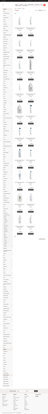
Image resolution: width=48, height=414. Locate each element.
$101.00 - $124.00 (6, 385)
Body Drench (5, 54)
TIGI (4, 321)
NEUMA (4, 187)
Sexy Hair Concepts (6, 293)
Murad (4, 182)
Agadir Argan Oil (5, 17)
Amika (4, 28)
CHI (3, 68)
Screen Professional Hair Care (7, 284)
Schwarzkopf (5, 281)
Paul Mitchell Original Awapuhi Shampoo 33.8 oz (19, 161)
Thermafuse (5, 319)
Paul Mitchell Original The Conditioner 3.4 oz (31, 205)
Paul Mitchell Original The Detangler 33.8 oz (31, 227)
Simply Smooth (5, 295)
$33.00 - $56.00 (5, 379)
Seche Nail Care (5, 291)
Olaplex (4, 195)
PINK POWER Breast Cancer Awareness (7, 251)
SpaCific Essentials (6, 308)
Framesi (4, 111)
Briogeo (4, 60)
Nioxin (4, 189)
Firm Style (5, 228)
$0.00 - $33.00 (5, 377)
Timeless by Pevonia (6, 323)
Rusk (4, 277)
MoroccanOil (5, 178)
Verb (4, 332)
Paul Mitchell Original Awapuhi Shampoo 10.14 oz (19, 139)
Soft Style (5, 243)
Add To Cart (20, 35)
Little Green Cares (6, 163)
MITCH (5, 234)
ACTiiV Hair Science (6, 13)
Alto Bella (5, 24)
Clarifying (5, 219)
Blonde (5, 216)
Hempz (4, 128)
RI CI (4, 270)
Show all (14, 409)
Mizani (4, 176)
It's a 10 (4, 139)
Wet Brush (4, 338)
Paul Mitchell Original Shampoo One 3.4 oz (19, 183)
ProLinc (4, 257)
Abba (4, 11)
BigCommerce (19, 412)
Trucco (4, 330)
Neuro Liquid (5, 237)
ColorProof (5, 74)
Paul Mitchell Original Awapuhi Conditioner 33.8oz (19, 28)
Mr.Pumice (4, 180)
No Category (5, 191)
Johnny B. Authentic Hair (7, 141)
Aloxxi (4, 19)
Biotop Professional (6, 52)
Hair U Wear (5, 124)
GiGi (4, 120)
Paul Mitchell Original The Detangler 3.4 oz (20, 227)
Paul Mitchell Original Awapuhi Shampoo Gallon (30, 95)
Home (15, 8)
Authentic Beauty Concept (7, 34)
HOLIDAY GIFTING (6, 130)
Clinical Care (5, 72)
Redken (4, 264)
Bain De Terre (5, 41)
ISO (3, 137)
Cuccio (4, 83)
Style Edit (4, 312)
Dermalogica (5, 87)
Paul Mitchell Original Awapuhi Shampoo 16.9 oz (30, 139)
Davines (4, 85)
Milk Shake (5, 174)
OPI (3, 206)
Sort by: (36, 10)
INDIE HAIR (5, 135)
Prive (4, 255)
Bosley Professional (6, 56)
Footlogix (4, 109)
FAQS (25, 4)
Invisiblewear (6, 231)
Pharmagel (5, 248)
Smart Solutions (5, 297)
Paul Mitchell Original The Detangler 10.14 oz (31, 72)
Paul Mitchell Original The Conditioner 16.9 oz (20, 72)
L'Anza (4, 161)
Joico (4, 143)
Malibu (4, 167)
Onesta (4, 204)
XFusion (4, 345)
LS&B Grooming (5, 165)
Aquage (4, 32)
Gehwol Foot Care (6, 113)
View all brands (5, 373)
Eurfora (4, 98)
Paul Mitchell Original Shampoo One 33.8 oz (30, 183)
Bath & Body (5, 43)
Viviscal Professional (6, 334)
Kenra (4, 150)
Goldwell (4, 122)
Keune (4, 154)
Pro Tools (5, 240)
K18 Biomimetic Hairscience (7, 146)
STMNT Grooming (6, 310)
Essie (4, 96)
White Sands (5, 340)
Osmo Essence (5, 208)
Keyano (4, 156)
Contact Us (21, 4)
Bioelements (5, 47)
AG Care (4, 15)
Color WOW (5, 76)
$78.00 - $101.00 (5, 383)
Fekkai (4, 107)
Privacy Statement (30, 4)
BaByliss (4, 37)
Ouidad (4, 210)
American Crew (5, 26)
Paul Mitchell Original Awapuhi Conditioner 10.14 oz (30, 28)
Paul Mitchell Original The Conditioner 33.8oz (20, 50)
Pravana (4, 253)
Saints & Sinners (5, 279)
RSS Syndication (25, 5)
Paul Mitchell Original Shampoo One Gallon (19, 205)
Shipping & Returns (18, 5)
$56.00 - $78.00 (5, 381)
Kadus (4, 148)
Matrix (4, 169)
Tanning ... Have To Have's (7, 317)
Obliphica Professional (6, 193)
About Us (16, 4)
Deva (4, 89)
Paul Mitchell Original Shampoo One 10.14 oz (30, 117)
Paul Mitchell (5, 213)
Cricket (4, 81)
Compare (20, 33)
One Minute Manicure (6, 202)
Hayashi (4, 126)
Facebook (36, 396)
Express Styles (6, 225)
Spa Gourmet (5, 306)
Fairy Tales (5, 100)
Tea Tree (5, 246)
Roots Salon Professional (7, 275)
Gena (4, 115)
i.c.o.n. (4, 133)
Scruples (4, 286)
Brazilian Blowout (6, 58)
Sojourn (4, 299)
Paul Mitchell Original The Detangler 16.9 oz (20, 95)
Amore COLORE (5, 30)
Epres (4, 94)
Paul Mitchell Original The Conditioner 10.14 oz (31, 50)
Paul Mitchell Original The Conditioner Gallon (20, 117)
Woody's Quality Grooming (7, 343)
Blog (41, 4)
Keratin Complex (5, 152)
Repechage (5, 266)
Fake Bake (4, 102)
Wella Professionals (6, 336)
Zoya (4, 347)
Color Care (5, 222)
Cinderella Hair (5, 70)
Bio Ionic (4, 45)
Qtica (4, 262)
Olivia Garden (5, 200)
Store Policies (37, 4)
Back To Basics (5, 39)
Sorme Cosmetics (5, 304)
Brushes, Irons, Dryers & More (7, 66)
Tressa (4, 325)
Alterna (4, 21)
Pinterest (37, 396)
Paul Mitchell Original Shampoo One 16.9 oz (30, 161)
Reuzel (4, 268)
